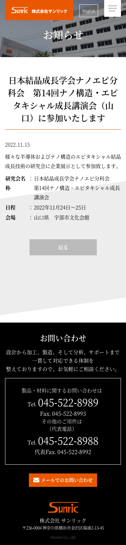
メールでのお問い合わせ (67, 479)
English (88, 10)
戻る (63, 247)
